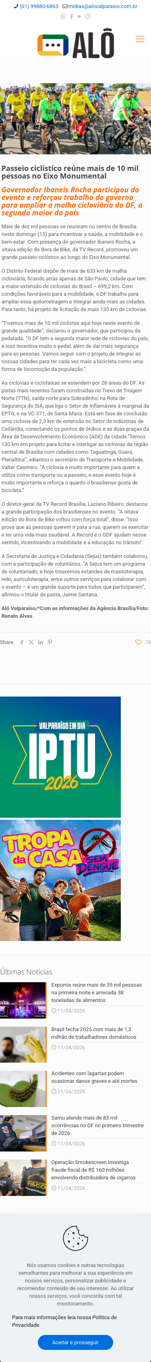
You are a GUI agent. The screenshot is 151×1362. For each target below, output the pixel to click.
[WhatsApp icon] (63, 16)
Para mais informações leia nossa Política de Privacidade (64, 1321)
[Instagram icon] (88, 16)
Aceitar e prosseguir (75, 1342)
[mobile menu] (140, 39)
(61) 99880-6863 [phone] (39, 6)
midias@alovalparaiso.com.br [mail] (103, 6)
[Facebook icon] (71, 16)
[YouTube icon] (80, 16)
